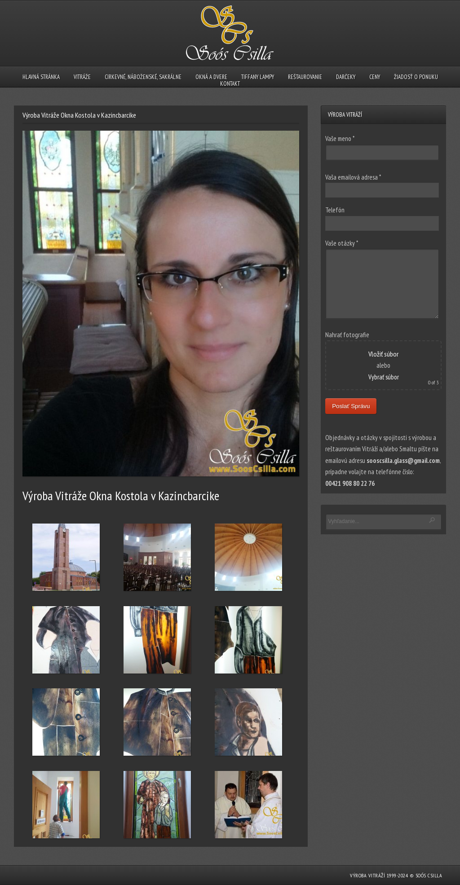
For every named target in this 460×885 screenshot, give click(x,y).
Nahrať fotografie (347, 334)
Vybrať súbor (383, 377)
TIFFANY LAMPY (257, 77)
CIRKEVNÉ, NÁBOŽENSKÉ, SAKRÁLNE (143, 77)
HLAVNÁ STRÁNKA (41, 77)
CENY (374, 77)
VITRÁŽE (82, 77)
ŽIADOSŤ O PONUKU (416, 77)
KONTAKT (230, 84)
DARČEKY (345, 77)
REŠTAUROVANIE (305, 77)
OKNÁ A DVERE (211, 77)
